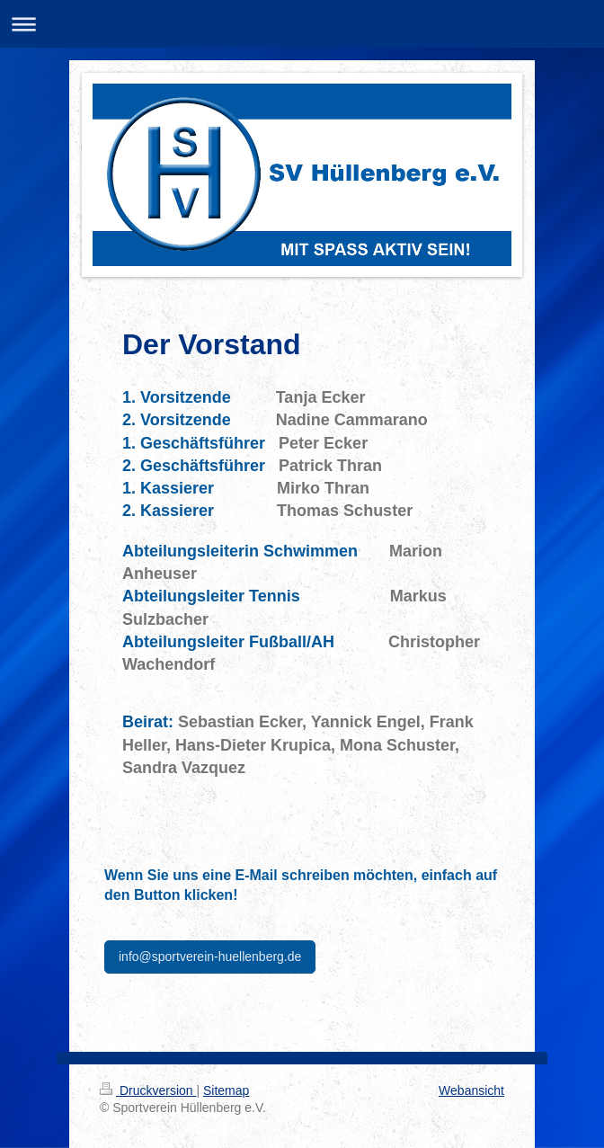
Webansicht (471, 1090)
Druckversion (148, 1090)
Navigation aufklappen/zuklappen (302, 23)
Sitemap (226, 1090)
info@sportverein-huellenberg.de (210, 956)
